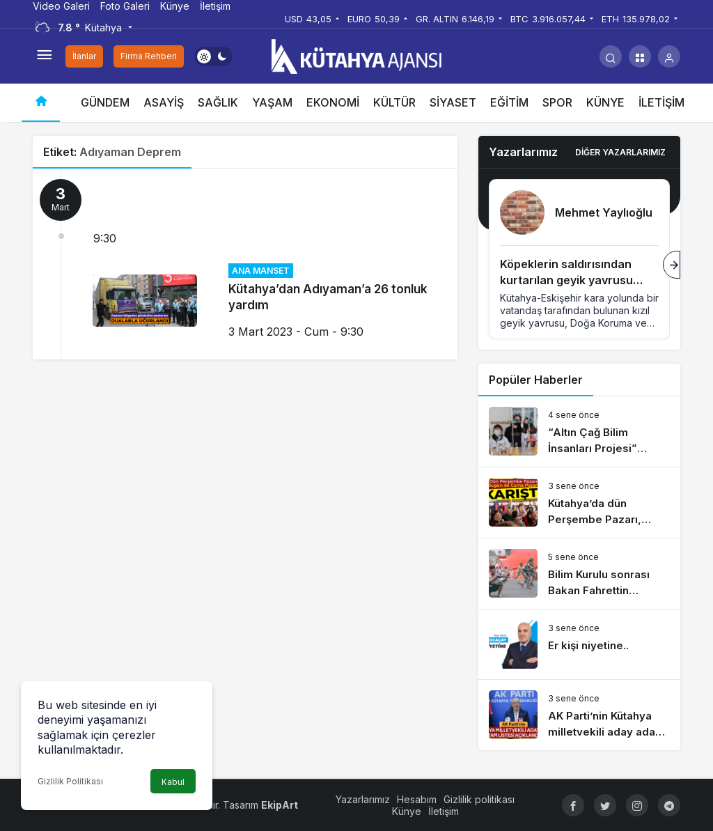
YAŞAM (272, 102)
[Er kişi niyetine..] (579, 644)
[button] (640, 56)
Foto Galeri (125, 6)
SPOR (557, 102)
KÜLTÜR (394, 102)
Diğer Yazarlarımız (620, 152)
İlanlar (84, 56)
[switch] (213, 56)
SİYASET (453, 102)
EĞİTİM (509, 102)
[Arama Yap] (611, 56)
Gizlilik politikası (479, 799)
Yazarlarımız (363, 799)
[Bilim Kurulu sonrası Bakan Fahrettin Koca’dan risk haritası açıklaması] (579, 573)
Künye (174, 6)
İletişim (215, 6)
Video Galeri (61, 6)
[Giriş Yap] (669, 56)
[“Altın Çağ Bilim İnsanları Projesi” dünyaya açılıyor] (579, 431)
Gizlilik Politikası (70, 781)
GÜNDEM (105, 102)
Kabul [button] (173, 782)
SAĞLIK (218, 102)
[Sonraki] (671, 265)
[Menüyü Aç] (44, 56)
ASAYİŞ (163, 102)
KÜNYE (605, 102)
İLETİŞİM (661, 102)
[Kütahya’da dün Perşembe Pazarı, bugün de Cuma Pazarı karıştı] (579, 502)
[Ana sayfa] (41, 103)
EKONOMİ (332, 102)
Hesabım (417, 799)
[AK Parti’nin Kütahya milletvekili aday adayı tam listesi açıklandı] (579, 715)
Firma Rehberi (148, 56)
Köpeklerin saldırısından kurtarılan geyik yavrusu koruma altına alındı (566, 280)
